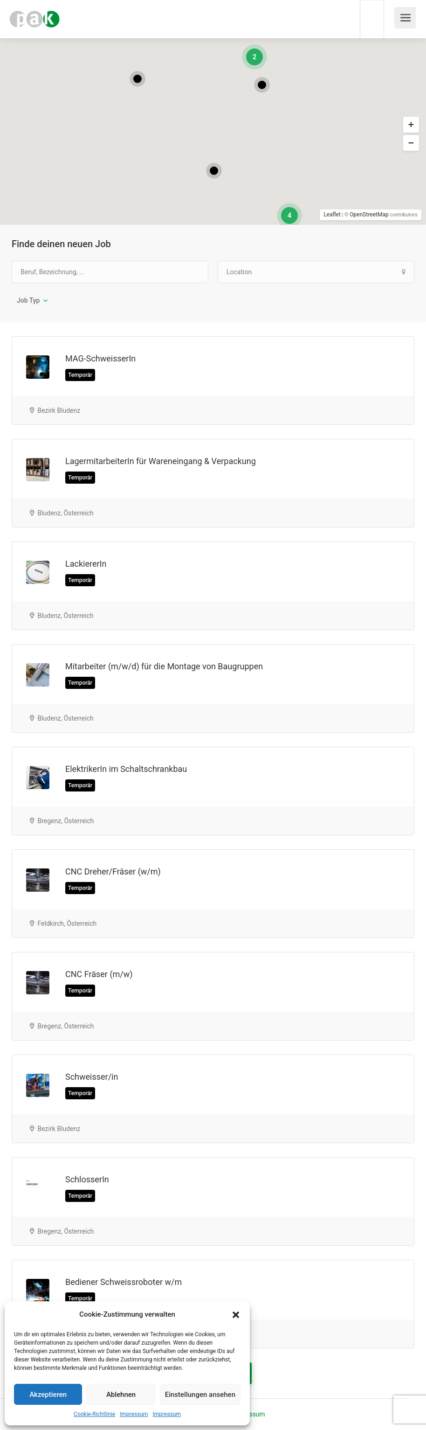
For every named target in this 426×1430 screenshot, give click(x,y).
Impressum (134, 1414)
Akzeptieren (48, 1394)
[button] (235, 1314)
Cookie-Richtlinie (94, 1414)
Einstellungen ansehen (200, 1394)
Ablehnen (121, 1394)
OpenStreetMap (369, 214)
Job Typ (28, 300)
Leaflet (331, 214)
